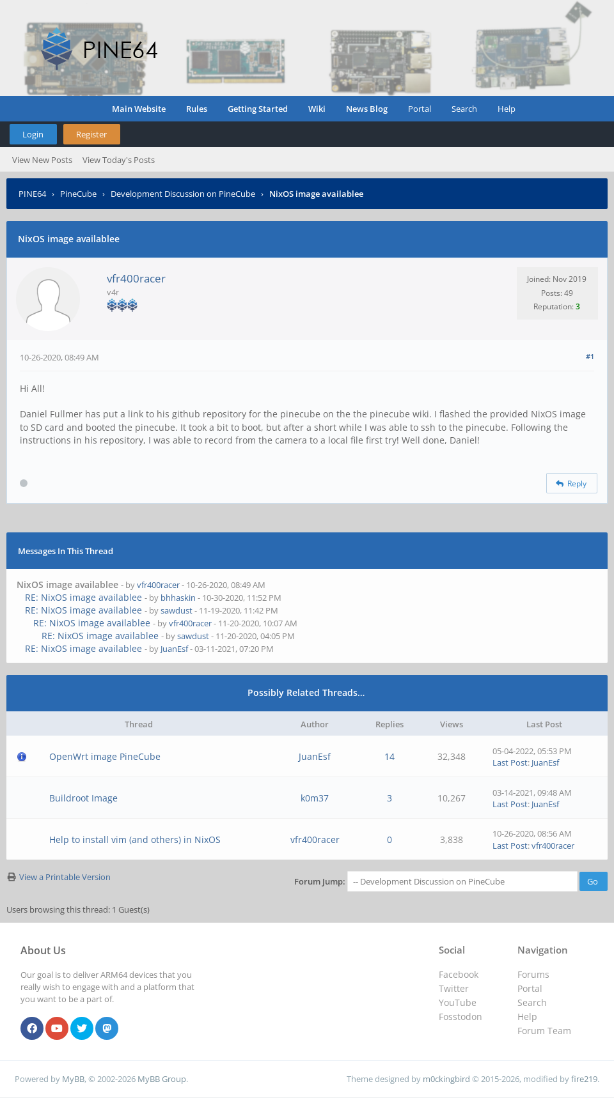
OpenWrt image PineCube (105, 756)
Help (507, 108)
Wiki (317, 108)
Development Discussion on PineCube (183, 193)
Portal (419, 108)
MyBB (73, 1079)
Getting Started (258, 108)
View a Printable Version (65, 877)
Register (91, 134)
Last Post (510, 762)
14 (389, 756)
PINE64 (32, 193)
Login (32, 134)
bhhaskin (178, 597)
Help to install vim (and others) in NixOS (135, 839)
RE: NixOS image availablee (83, 597)
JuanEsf (174, 648)
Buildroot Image (83, 798)
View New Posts (42, 160)
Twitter (454, 988)
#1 (590, 356)
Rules (196, 108)
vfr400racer (136, 278)
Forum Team (544, 1031)
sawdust (177, 610)
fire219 (584, 1079)
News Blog (367, 108)
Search (464, 108)
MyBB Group (162, 1079)
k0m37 (315, 798)
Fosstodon (460, 1016)
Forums (533, 974)
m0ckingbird (446, 1079)
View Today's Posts (119, 160)
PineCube (78, 193)
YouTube (457, 1002)
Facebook (458, 974)
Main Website (139, 108)
